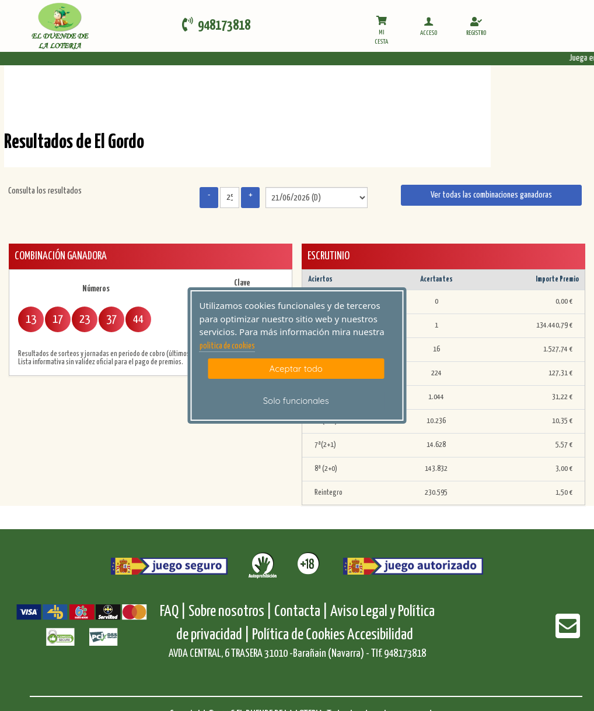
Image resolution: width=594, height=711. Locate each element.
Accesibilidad (380, 635)
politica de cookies (227, 346)
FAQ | (174, 612)
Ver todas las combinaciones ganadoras (491, 195)
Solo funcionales (296, 400)
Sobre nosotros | (230, 612)
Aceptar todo (296, 368)
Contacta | (301, 612)
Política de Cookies (298, 635)
